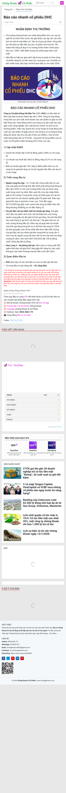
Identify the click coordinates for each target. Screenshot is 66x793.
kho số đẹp (44, 303)
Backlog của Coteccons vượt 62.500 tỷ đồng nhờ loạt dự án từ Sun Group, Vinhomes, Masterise (42, 546)
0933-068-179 (13, 718)
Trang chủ (8, 9)
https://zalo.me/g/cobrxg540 (21, 729)
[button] (60, 22)
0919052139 (14, 720)
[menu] (62, 3)
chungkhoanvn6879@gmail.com (18, 723)
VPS (26, 297)
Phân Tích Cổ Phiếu (24, 9)
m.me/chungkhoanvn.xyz (19, 726)
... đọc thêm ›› (53, 709)
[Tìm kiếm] (53, 3)
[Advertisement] (33, 347)
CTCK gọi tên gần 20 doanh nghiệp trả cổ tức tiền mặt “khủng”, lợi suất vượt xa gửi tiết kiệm (42, 517)
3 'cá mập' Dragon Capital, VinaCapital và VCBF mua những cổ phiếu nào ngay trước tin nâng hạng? (42, 532)
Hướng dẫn (12, 306)
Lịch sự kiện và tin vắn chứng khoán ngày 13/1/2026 (40, 576)
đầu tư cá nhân (24, 315)
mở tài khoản (23, 306)
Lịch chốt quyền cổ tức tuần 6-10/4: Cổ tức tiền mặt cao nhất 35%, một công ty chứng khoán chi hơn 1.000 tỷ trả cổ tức (41, 563)
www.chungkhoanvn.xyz (45, 757)
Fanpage (10, 309)
